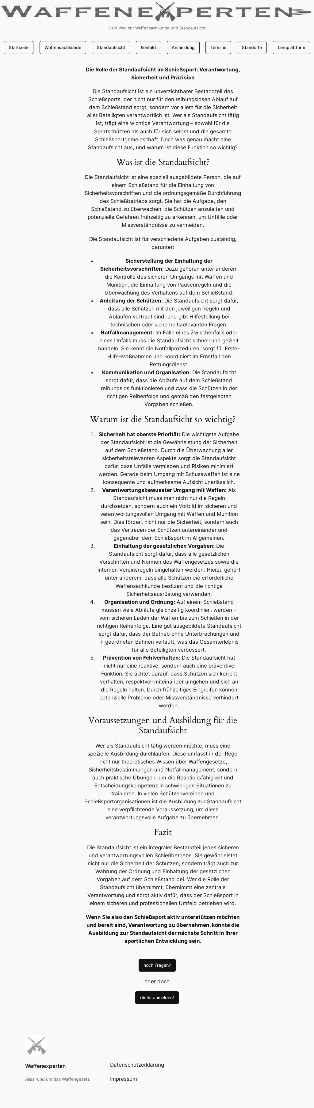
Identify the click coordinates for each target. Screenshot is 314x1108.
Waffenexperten (45, 1066)
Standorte (252, 47)
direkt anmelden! (157, 997)
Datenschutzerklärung (137, 1065)
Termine (218, 47)
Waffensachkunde (62, 47)
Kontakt (148, 47)
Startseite (19, 47)
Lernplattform (291, 47)
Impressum (123, 1079)
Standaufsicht (111, 47)
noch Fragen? (157, 965)
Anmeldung (183, 47)
